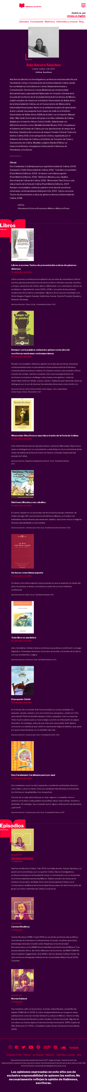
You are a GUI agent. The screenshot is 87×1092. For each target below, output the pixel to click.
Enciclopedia (36, 21)
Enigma (58, 1060)
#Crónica (32, 208)
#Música (59, 208)
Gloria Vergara (47, 389)
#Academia (22, 208)
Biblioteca (50, 21)
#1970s (21, 205)
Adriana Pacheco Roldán (33, 389)
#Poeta (66, 208)
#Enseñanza (41, 208)
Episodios (24, 21)
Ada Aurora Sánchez (18, 304)
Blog (81, 21)
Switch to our (76, 14)
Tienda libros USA (13, 1055)
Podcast (27, 1055)
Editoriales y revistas (67, 21)
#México (51, 208)
